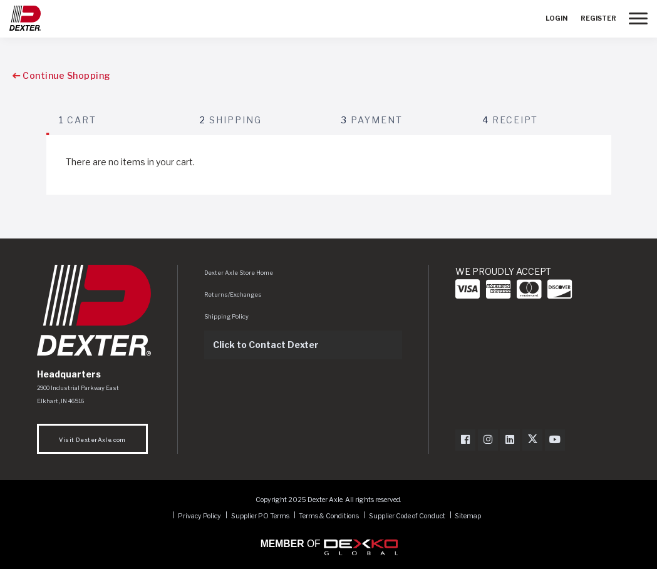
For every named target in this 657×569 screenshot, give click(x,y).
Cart (77, 120)
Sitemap (468, 515)
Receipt (510, 120)
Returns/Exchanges (233, 294)
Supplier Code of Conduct (408, 515)
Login (556, 18)
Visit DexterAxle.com (92, 439)
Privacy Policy (199, 515)
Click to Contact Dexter (266, 344)
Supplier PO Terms (260, 515)
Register (598, 18)
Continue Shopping (62, 75)
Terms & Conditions (329, 515)
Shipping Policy (226, 316)
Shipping (231, 120)
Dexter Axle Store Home (238, 272)
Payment (372, 120)
